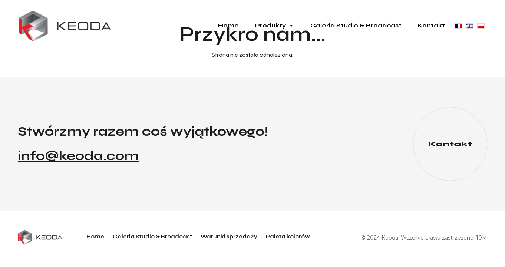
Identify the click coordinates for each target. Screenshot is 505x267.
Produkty (274, 25)
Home (228, 25)
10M (481, 237)
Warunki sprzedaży (229, 236)
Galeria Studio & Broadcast (356, 25)
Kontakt (431, 25)
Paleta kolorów (288, 236)
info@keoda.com (78, 156)
